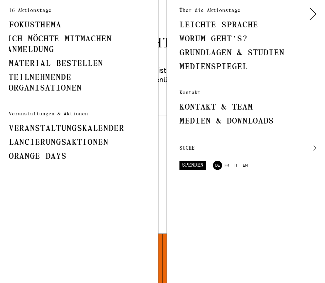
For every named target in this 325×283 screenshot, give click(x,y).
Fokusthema (264, 259)
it (287, 10)
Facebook (180, 271)
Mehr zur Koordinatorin (282, 243)
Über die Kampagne (275, 251)
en (296, 10)
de (269, 10)
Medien (258, 267)
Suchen (314, 109)
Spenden (243, 10)
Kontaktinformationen (279, 276)
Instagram (182, 255)
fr (278, 10)
